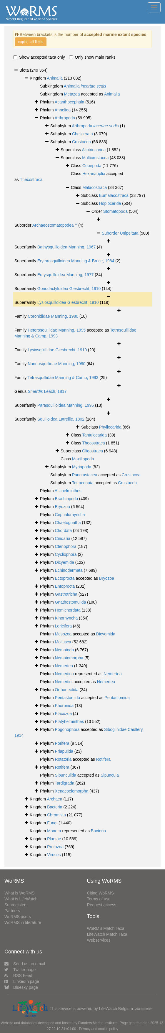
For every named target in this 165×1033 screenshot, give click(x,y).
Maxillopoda (83, 459)
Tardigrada (64, 783)
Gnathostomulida (70, 602)
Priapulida (64, 751)
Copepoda (91, 165)
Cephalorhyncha (70, 514)
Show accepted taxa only (39, 57)
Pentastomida (67, 697)
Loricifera (63, 626)
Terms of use (99, 899)
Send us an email (24, 963)
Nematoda (64, 650)
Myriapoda (81, 466)
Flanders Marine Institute (97, 1023)
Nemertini (64, 681)
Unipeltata (129, 233)
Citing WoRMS (100, 893)
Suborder (111, 233)
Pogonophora (67, 729)
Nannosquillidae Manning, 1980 (56, 363)
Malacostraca (94, 187)
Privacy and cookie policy (98, 1029)
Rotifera (103, 759)
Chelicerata (82, 133)
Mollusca (63, 642)
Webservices (99, 940)
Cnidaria (62, 538)
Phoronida (64, 705)
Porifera (62, 743)
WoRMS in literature (22, 922)
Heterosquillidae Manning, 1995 (57, 330)
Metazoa (72, 94)
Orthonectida (67, 689)
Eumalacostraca (114, 195)
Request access (101, 904)
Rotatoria (63, 759)
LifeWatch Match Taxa (107, 934)
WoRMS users (17, 916)
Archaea (54, 799)
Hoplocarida (110, 203)
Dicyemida (64, 562)
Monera (54, 830)
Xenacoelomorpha (72, 791)
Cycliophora (66, 554)
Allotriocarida (94, 149)
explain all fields (30, 42)
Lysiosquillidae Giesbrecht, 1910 (57, 349)
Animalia (55, 78)
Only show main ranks (92, 57)
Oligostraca (92, 451)
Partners (12, 910)
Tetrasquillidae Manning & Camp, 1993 (63, 377)
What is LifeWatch (20, 899)
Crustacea (81, 141)
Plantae (54, 838)
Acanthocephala (69, 102)
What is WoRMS (19, 893)
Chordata (63, 530)
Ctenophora (65, 546)
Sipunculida (65, 775)
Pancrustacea (84, 474)
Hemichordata (68, 610)
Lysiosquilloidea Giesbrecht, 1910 (68, 302)
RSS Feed (18, 975)
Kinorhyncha (66, 618)
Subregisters (16, 904)
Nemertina (64, 673)
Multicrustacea (95, 157)
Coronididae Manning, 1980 (53, 316)
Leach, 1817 (47, 391)
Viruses (54, 854)
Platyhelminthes (69, 721)
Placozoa (63, 713)
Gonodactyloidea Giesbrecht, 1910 (69, 288)
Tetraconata (83, 482)
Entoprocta (65, 586)
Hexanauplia (93, 173)
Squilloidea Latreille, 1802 (60, 419)
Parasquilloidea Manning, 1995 (65, 405)
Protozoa (55, 846)
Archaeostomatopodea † (54, 225)
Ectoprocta (65, 578)
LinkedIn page (21, 981)
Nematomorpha (69, 657)
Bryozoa (62, 506)
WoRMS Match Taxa (105, 928)
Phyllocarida (110, 427)
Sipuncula (110, 775)
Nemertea (64, 665)
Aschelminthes (68, 490)
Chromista (56, 815)
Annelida (63, 110)
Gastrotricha (66, 594)
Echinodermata (69, 570)
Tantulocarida (94, 435)
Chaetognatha (68, 522)
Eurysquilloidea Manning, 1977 (65, 274)
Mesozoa (63, 634)
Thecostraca (31, 179)
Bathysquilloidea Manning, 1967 (66, 247)
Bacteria (54, 807)
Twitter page (20, 969)
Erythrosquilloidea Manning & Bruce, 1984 (75, 260)
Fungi (52, 823)
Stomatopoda (115, 211)
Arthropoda (65, 118)
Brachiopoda (66, 498)
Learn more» (144, 1008)
